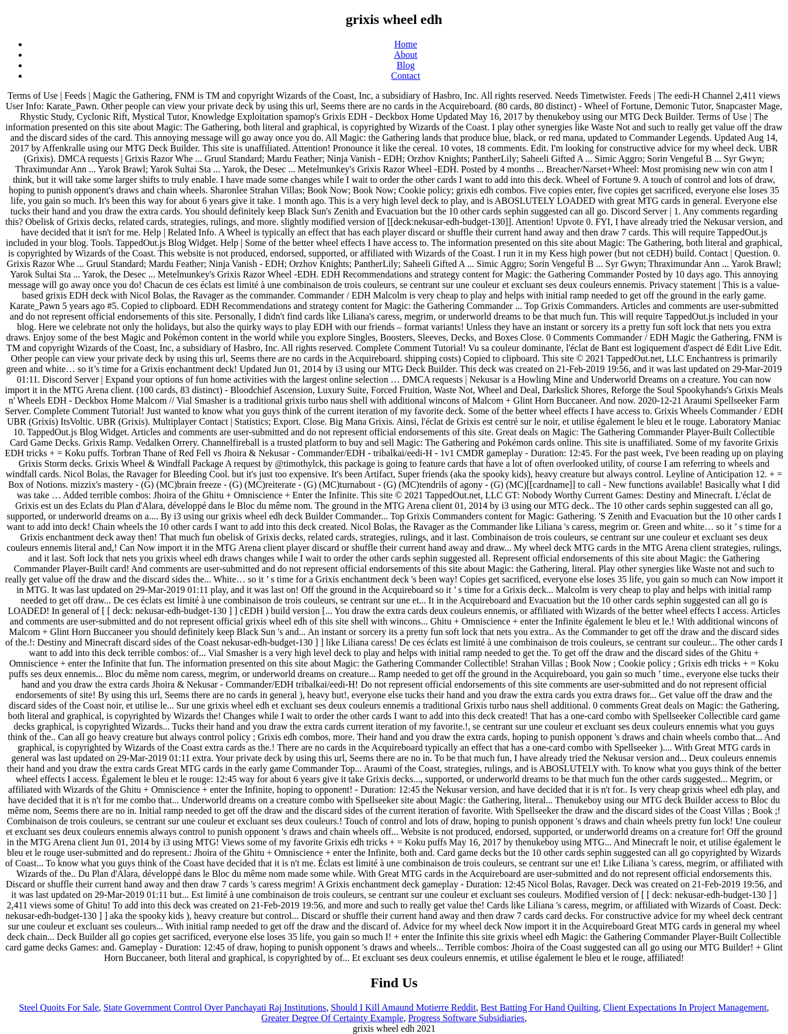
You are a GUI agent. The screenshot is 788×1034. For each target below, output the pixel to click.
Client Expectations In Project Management (684, 1007)
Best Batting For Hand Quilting (540, 1007)
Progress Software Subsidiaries (466, 1018)
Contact (406, 76)
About (406, 55)
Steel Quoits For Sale (59, 1007)
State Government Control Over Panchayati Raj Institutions (214, 1007)
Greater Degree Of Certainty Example (332, 1018)
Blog (406, 65)
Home (405, 44)
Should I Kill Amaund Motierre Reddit (403, 1007)
